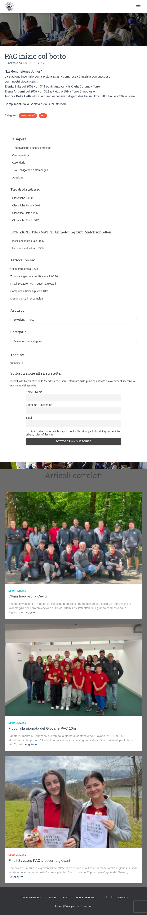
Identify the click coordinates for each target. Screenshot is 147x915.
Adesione (17, 177)
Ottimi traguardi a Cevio (24, 268)
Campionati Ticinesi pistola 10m (29, 291)
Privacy (123, 897)
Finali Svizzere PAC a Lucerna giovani (33, 283)
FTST (66, 897)
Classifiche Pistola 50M (26, 205)
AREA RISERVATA (84, 897)
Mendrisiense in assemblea (26, 298)
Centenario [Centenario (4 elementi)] (16, 363)
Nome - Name (34, 392)
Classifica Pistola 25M (25, 212)
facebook (100, 897)
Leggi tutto (31, 612)
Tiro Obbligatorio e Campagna (30, 170)
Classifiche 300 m (22, 198)
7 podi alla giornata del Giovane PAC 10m (35, 276)
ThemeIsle (86, 906)
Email (29, 417)
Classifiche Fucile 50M (25, 220)
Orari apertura (20, 155)
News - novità (27, 116)
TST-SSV (52, 897)
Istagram (106, 897)
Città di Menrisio (30, 897)
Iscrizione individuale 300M (28, 240)
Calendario (18, 162)
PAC (43, 116)
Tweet (111, 897)
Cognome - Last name (39, 404)
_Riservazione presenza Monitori (31, 147)
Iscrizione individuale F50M (28, 248)
